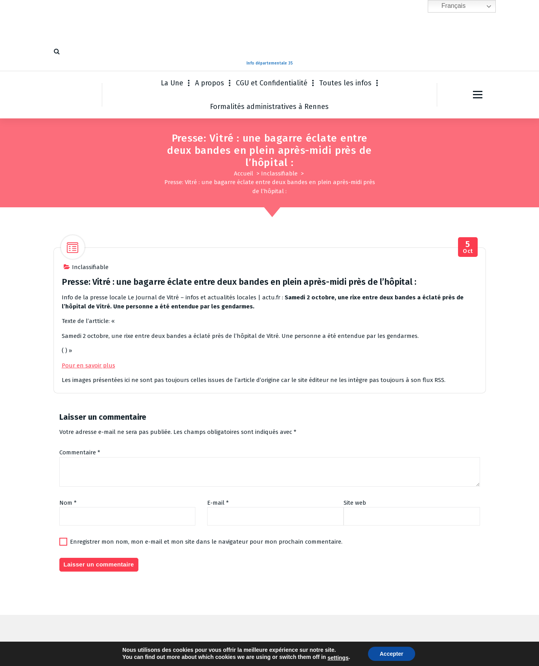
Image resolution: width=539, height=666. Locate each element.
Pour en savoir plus (88, 365)
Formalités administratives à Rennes (269, 106)
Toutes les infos (345, 83)
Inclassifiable (279, 173)
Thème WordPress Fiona (330, 652)
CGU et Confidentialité (271, 83)
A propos (209, 83)
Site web (355, 502)
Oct (468, 247)
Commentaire (79, 452)
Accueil (243, 173)
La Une (172, 83)
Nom (68, 502)
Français (447, 6)
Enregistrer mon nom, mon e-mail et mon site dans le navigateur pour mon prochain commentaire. (206, 541)
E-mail (218, 502)
